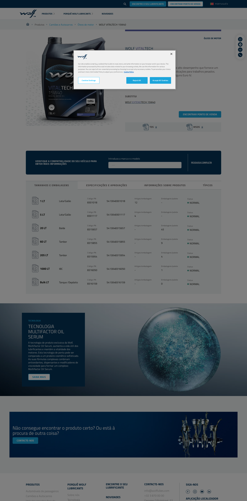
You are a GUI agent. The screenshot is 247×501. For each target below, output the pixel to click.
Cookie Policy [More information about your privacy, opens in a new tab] (129, 71)
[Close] (171, 53)
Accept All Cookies (160, 80)
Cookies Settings (89, 80)
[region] (124, 69)
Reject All (137, 80)
